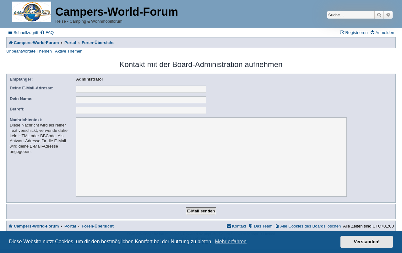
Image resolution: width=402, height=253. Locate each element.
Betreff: (17, 109)
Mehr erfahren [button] (231, 241)
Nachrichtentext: (26, 119)
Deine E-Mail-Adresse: (31, 88)
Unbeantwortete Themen (29, 51)
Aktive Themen (69, 51)
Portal (70, 42)
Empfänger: (21, 79)
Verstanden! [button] (367, 241)
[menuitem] (47, 32)
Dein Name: (21, 98)
